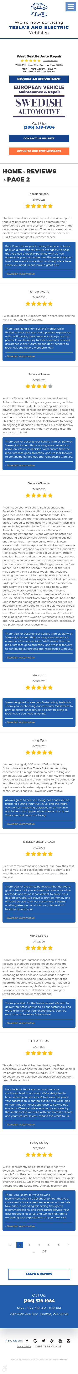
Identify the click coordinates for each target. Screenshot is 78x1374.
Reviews (41, 172)
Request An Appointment (39, 79)
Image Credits (24, 1346)
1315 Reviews (50, 60)
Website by (47, 1346)
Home (12, 172)
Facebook (27, 1342)
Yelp (52, 1342)
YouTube (60, 1342)
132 (43, 1251)
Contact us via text (39, 138)
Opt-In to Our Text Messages (39, 151)
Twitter (43, 1342)
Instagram (68, 1342)
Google (35, 1342)
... (33, 1251)
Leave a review (39, 1274)
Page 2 (18, 180)
